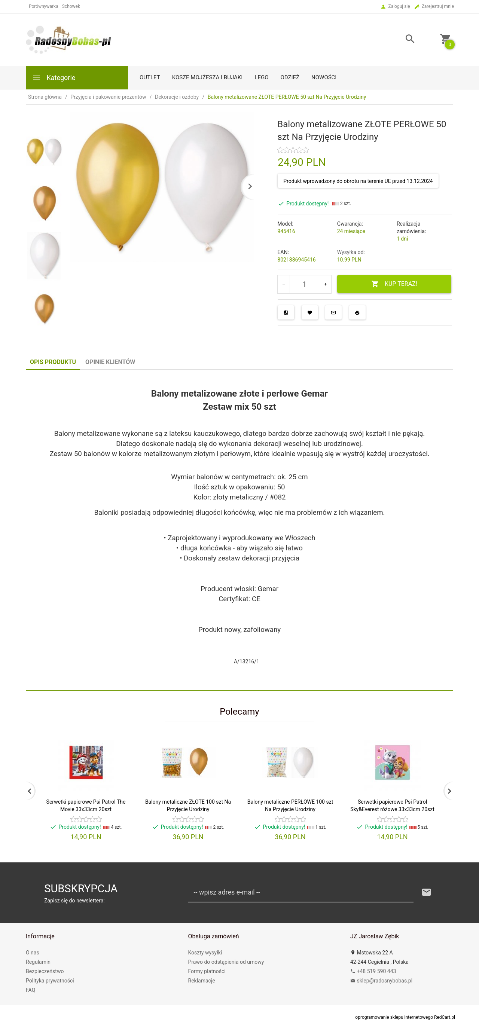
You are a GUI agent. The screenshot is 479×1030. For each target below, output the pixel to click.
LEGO (261, 77)
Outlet (150, 77)
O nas (32, 953)
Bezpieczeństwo (45, 971)
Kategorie (53, 77)
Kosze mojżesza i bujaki (207, 77)
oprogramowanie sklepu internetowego (394, 1017)
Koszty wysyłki (205, 953)
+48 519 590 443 (373, 971)
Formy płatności (207, 971)
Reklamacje (201, 981)
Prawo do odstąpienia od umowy (226, 962)
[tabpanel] (239, 530)
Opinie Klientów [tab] (110, 362)
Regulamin (38, 962)
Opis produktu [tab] (53, 362)
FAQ (30, 990)
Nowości (323, 77)
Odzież (289, 77)
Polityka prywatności (50, 981)
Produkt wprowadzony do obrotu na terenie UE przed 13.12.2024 (358, 181)
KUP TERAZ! (394, 284)
